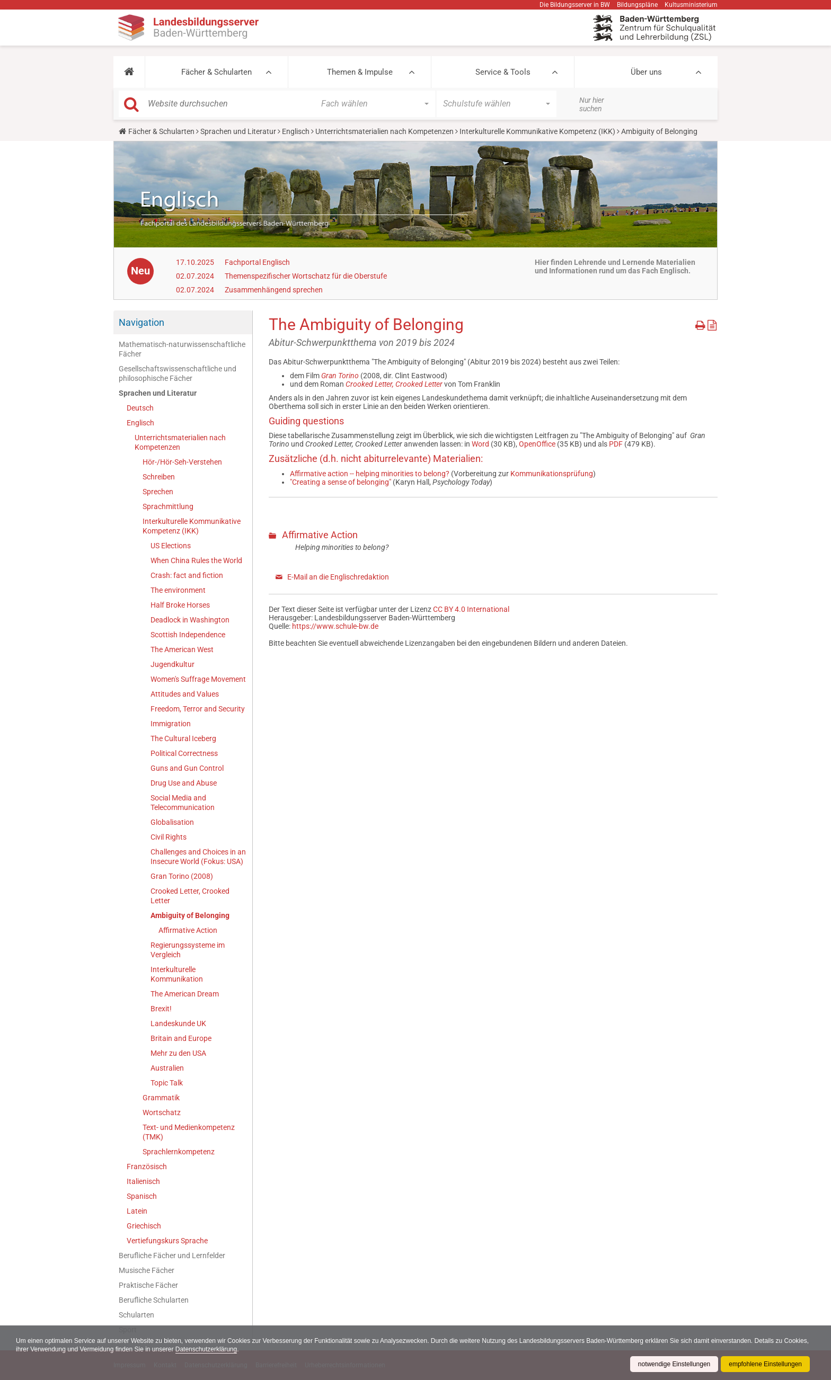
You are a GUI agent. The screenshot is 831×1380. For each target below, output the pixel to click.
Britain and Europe (181, 1038)
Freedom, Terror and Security (198, 709)
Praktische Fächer (148, 1285)
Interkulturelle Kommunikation (177, 974)
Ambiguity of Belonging (190, 915)
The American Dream (185, 994)
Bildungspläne (637, 4)
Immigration (171, 723)
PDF (616, 444)
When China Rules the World (196, 560)
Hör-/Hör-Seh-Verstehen (182, 462)
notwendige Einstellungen (674, 1364)
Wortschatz (162, 1112)
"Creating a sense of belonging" (340, 482)
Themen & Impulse (360, 72)
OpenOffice (537, 444)
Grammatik (161, 1097)
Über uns (646, 72)
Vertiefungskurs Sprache (167, 1240)
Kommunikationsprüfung (551, 473)
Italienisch (143, 1181)
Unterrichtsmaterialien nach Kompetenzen (384, 131)
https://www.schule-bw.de (335, 626)
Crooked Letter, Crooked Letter (190, 896)
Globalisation (172, 822)
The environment (178, 590)
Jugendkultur (173, 664)
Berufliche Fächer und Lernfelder (172, 1255)
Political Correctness (184, 753)
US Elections (171, 545)
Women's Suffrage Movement (198, 679)
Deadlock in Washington (190, 620)
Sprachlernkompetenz (179, 1151)
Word (480, 444)
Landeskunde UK (178, 1023)
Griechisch (144, 1226)
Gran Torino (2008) (182, 876)
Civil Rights (169, 837)
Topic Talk (167, 1083)
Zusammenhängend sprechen (274, 290)
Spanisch (142, 1196)
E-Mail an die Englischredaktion (338, 577)
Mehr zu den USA (178, 1053)
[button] (129, 72)
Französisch (147, 1166)
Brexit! (161, 1008)
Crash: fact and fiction (187, 575)
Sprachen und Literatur (238, 131)
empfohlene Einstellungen (765, 1364)
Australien (167, 1068)
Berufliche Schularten (154, 1300)
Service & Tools (503, 72)
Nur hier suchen (591, 104)
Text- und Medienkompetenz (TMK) (189, 1132)
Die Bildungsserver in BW (575, 4)
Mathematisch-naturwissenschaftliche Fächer (182, 349)
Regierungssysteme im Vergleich (188, 950)
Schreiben (159, 477)
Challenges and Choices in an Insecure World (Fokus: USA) (198, 857)
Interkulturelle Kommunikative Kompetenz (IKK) (537, 131)
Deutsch (140, 408)
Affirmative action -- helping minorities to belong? (369, 473)
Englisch (296, 131)
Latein (137, 1211)
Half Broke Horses (180, 605)
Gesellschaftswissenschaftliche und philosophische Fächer (177, 373)
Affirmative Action (187, 930)
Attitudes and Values (185, 694)
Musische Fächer (146, 1270)
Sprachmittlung (168, 506)
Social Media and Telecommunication (183, 803)
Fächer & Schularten (216, 72)
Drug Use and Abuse (184, 783)
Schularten (136, 1315)
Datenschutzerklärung (233, 1349)
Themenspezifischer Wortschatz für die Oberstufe (306, 276)
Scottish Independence (188, 634)
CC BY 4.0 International (471, 609)
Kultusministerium (691, 4)
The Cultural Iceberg (183, 738)
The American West (182, 649)
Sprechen (158, 491)
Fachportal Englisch (257, 262)
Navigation (141, 322)
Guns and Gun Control (187, 768)
